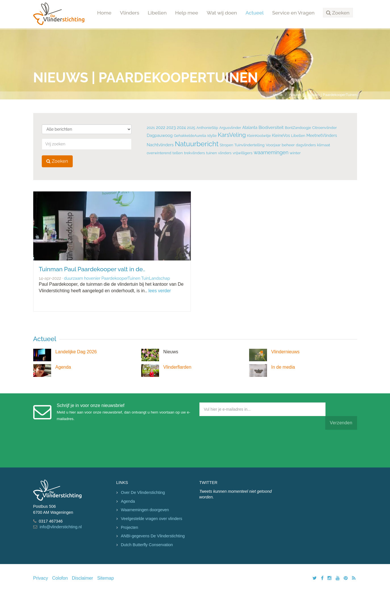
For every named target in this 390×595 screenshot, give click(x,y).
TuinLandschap (155, 278)
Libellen (157, 13)
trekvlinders (194, 153)
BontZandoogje (298, 128)
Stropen (226, 145)
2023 (171, 127)
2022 (160, 127)
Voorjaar (273, 145)
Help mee (186, 13)
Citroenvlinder (324, 127)
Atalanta (249, 127)
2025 (191, 128)
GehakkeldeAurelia (190, 135)
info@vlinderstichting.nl (61, 527)
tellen (177, 153)
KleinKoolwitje (259, 135)
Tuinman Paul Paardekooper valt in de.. (92, 269)
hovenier (92, 278)
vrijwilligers (243, 153)
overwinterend (159, 153)
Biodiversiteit (270, 127)
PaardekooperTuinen (120, 278)
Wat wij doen (222, 13)
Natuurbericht (196, 144)
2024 (181, 127)
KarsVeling (232, 134)
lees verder (160, 290)
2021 (151, 127)
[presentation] (242, 447)
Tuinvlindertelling (249, 145)
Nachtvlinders (160, 144)
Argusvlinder (230, 128)
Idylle (212, 135)
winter (295, 153)
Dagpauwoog (160, 135)
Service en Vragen (293, 13)
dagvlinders (306, 145)
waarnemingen (271, 152)
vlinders (225, 153)
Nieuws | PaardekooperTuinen (332, 95)
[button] (338, 13)
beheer (288, 145)
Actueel (254, 13)
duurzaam (73, 278)
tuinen (211, 153)
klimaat (323, 145)
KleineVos (281, 135)
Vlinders (129, 13)
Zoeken (57, 161)
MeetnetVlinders (321, 135)
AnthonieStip (207, 128)
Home (104, 13)
